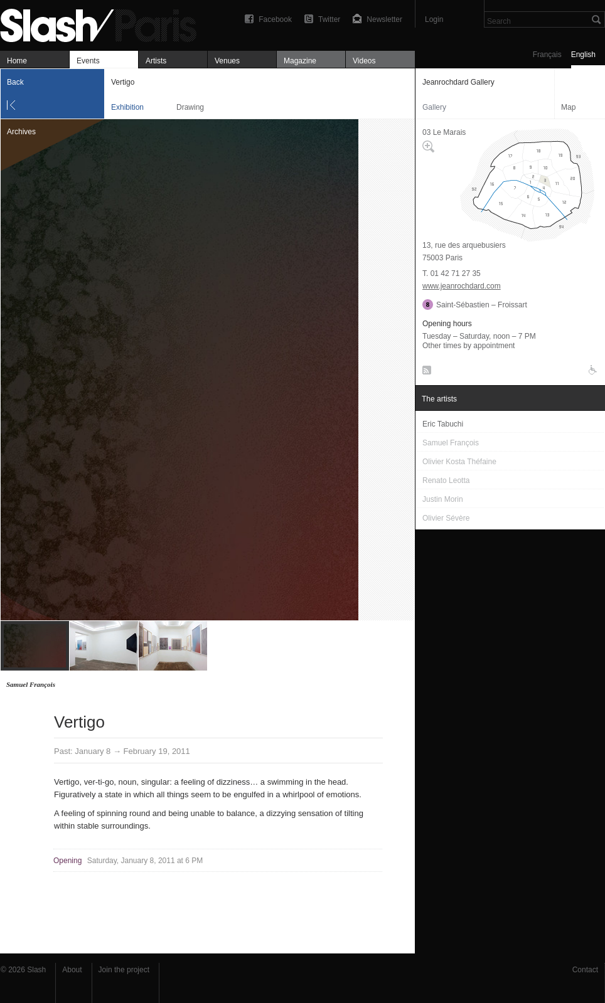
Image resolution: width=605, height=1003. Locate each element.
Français (547, 54)
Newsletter (384, 19)
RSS (424, 373)
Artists (156, 60)
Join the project (124, 969)
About (72, 969)
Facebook (275, 19)
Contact (585, 969)
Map (568, 107)
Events (88, 60)
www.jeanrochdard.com (461, 286)
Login (434, 19)
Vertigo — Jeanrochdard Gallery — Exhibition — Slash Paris (103, 23)
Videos (364, 60)
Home (17, 60)
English (583, 54)
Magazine (300, 60)
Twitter (329, 19)
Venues (227, 60)
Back (15, 82)
